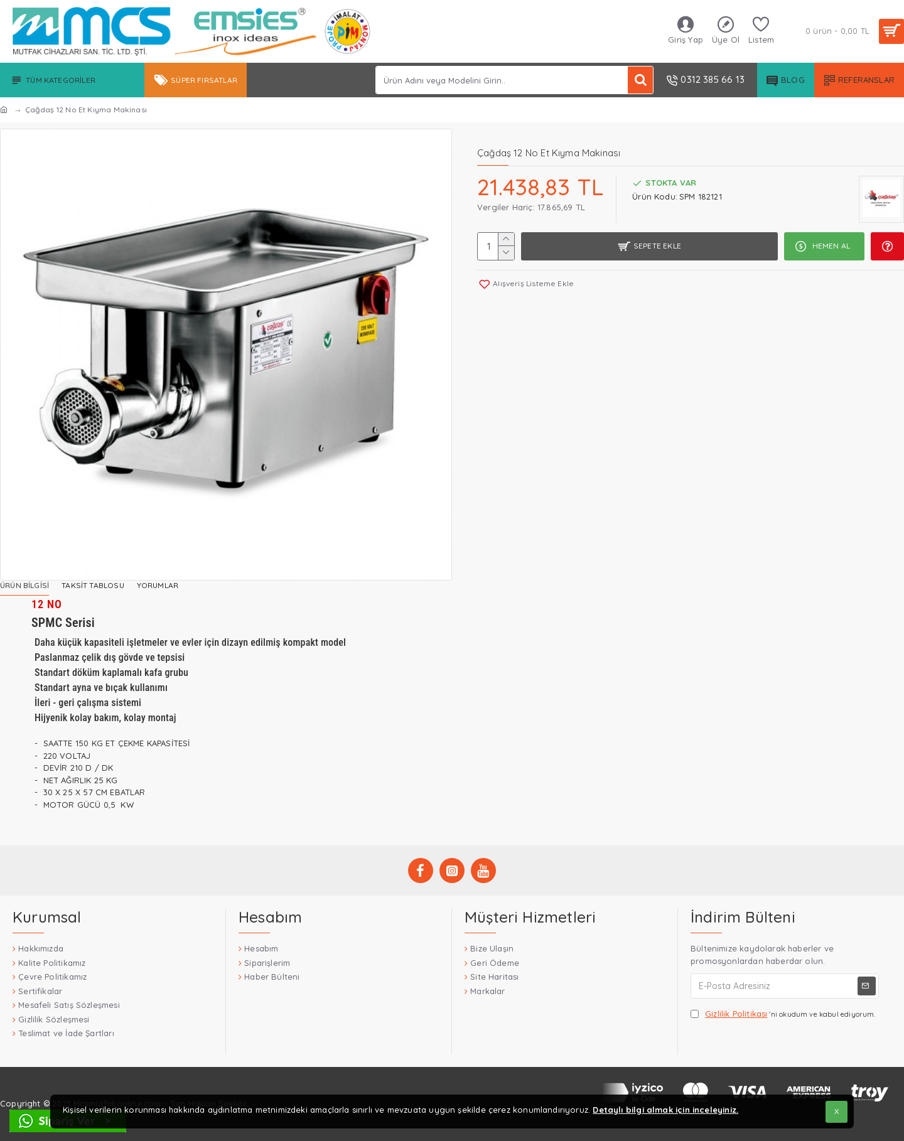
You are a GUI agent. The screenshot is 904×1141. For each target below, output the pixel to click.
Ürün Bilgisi (24, 585)
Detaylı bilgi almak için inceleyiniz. (665, 1110)
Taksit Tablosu (93, 585)
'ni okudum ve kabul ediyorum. (783, 1014)
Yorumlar (157, 585)
